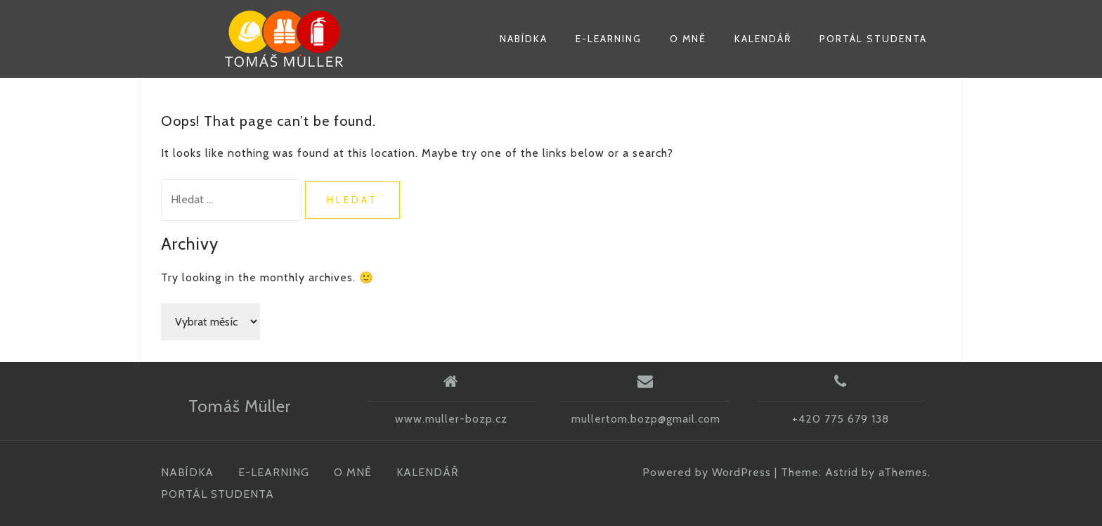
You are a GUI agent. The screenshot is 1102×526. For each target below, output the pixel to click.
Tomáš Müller (239, 406)
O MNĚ (688, 38)
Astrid (841, 472)
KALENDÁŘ (762, 38)
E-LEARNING (609, 38)
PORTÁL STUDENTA (873, 38)
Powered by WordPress (706, 472)
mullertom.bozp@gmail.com (645, 418)
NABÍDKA (523, 38)
